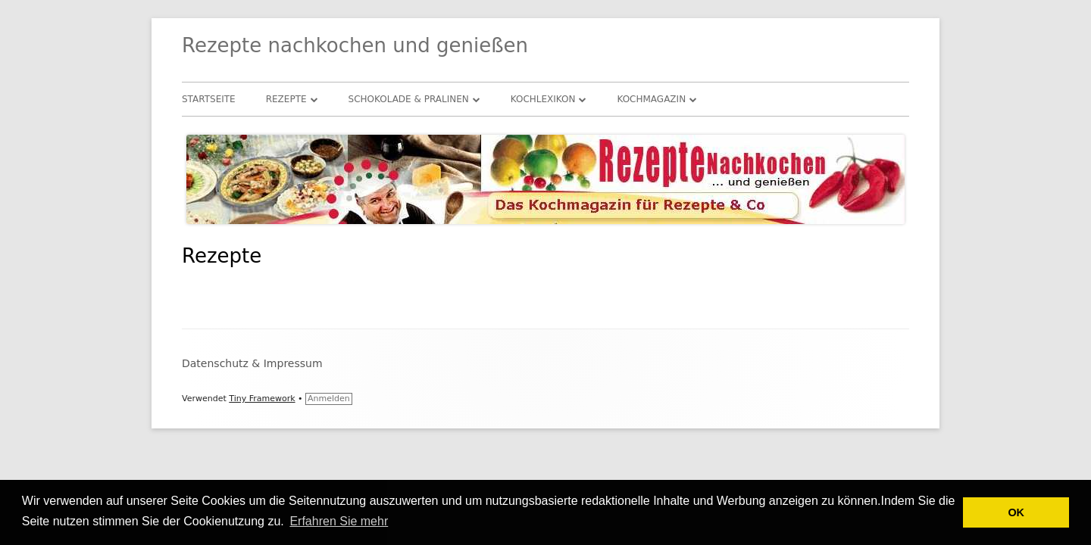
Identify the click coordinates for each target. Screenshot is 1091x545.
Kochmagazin (651, 99)
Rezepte (286, 99)
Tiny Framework (262, 398)
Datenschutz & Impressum (252, 363)
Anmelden (329, 398)
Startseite (209, 99)
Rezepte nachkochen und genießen (355, 45)
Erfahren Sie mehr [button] (338, 521)
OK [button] (1016, 512)
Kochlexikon (543, 99)
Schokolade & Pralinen (409, 99)
